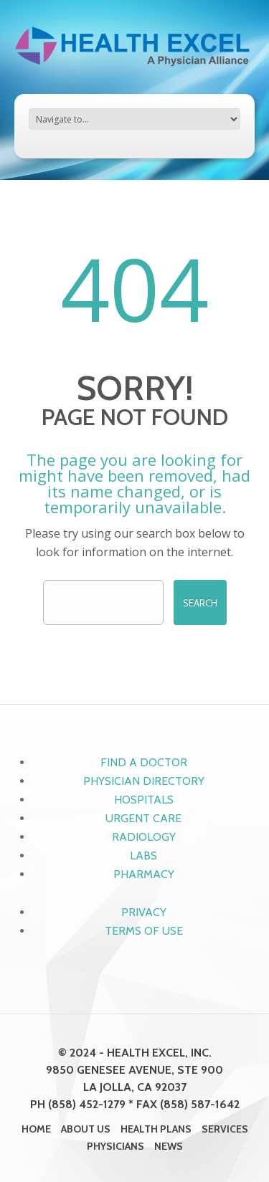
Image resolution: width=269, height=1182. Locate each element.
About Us (85, 1129)
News (168, 1146)
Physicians (115, 1146)
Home (36, 1129)
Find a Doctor (143, 762)
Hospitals (144, 799)
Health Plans (156, 1129)
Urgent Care (143, 818)
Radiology (144, 837)
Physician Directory (143, 781)
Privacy (143, 912)
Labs (143, 855)
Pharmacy (143, 874)
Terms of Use (144, 931)
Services (225, 1129)
